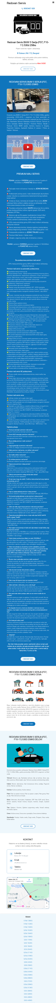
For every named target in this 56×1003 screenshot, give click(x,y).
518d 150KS (28, 927)
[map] (28, 854)
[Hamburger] (53, 2)
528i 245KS (28, 962)
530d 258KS (28, 975)
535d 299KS (28, 984)
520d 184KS (28, 933)
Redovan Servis (16, 3)
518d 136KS (28, 921)
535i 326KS (28, 994)
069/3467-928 (28, 8)
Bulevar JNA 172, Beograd (28, 53)
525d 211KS (28, 952)
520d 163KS (28, 930)
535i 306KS (28, 991)
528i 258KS (28, 965)
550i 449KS (28, 1000)
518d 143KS (28, 924)
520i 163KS (28, 943)
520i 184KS (28, 946)
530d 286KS (28, 978)
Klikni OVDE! (41, 63)
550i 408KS (28, 997)
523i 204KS (28, 949)
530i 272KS (28, 981)
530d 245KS (28, 972)
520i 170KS (28, 940)
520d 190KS (28, 936)
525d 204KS (28, 959)
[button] (10, 101)
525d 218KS (28, 956)
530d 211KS (28, 968)
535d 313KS (28, 987)
